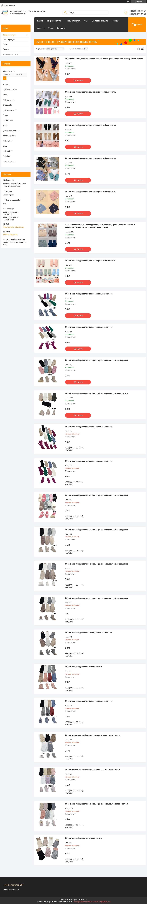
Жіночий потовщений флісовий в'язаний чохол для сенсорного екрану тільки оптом (104, 59)
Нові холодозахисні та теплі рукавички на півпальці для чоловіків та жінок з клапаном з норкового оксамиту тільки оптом (100, 226)
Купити (80, 80)
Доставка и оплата (100, 21)
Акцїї (86, 21)
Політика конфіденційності (102, 902)
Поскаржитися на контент (83, 902)
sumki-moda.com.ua (11, 890)
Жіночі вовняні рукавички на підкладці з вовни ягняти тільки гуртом (96, 360)
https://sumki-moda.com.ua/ (13, 227)
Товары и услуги (53, 21)
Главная (39, 21)
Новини (39, 28)
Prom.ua (84, 899)
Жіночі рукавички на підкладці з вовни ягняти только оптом (92, 735)
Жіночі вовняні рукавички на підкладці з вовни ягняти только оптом (96, 393)
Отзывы (6, 49)
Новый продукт (73, 21)
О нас (50, 28)
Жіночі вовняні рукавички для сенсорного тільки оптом (90, 92)
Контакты (61, 28)
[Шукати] (65, 12)
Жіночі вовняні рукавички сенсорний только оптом (88, 294)
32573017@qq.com (10, 235)
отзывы (115, 21)
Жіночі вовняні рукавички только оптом (83, 667)
